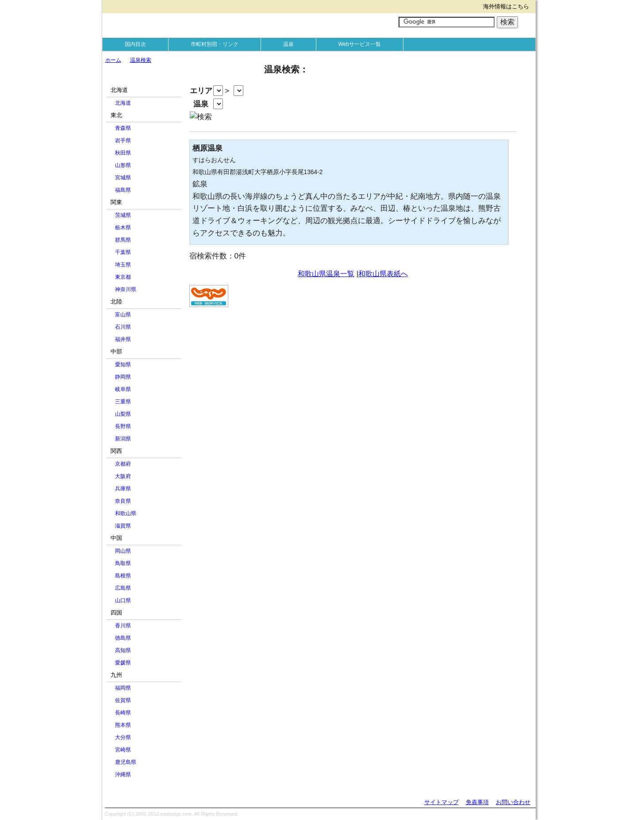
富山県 (123, 314)
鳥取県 (123, 563)
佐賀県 (123, 700)
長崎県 (123, 712)
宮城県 (123, 177)
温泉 (288, 44)
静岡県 (123, 377)
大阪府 (123, 476)
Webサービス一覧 (359, 44)
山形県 (123, 165)
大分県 (123, 737)
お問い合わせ (513, 802)
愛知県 (123, 364)
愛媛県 (123, 662)
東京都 (123, 277)
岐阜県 (123, 389)
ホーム (113, 60)
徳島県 (123, 638)
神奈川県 (125, 289)
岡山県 (123, 551)
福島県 (123, 190)
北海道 (123, 103)
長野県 (123, 426)
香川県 (123, 625)
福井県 (123, 339)
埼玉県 (123, 264)
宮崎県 (123, 749)
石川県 (123, 327)
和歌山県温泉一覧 (326, 273)
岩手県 (123, 140)
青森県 (123, 128)
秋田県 (123, 153)
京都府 (123, 464)
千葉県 (123, 252)
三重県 (123, 401)
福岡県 (123, 688)
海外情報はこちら (506, 6)
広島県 (123, 588)
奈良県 (123, 501)
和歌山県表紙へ (383, 273)
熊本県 (123, 725)
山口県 (123, 600)
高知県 (123, 650)
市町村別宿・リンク (214, 44)
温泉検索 (140, 60)
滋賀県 (123, 525)
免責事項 (477, 802)
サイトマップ (441, 802)
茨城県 (123, 215)
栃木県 (123, 227)
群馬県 (123, 240)
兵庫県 (123, 488)
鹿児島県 (125, 762)
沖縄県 (123, 774)
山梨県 (123, 414)
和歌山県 (125, 513)
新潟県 (123, 438)
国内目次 (135, 44)
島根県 (123, 575)
